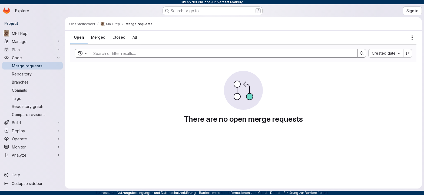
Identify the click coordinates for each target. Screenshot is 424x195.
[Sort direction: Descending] (407, 53)
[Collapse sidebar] (32, 183)
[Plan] (32, 49)
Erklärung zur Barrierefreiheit (306, 193)
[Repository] (32, 74)
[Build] (32, 122)
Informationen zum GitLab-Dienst (254, 193)
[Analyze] (32, 155)
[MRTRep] (32, 33)
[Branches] (32, 82)
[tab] (79, 37)
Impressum (105, 193)
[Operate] (32, 139)
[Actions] (412, 37)
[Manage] (32, 41)
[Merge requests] (32, 66)
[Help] (32, 175)
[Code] (32, 57)
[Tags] (32, 98)
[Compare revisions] (32, 114)
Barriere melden (211, 193)
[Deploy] (32, 130)
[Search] (221, 53)
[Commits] (32, 90)
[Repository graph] (32, 106)
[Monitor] (32, 147)
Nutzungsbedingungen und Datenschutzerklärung (156, 193)
